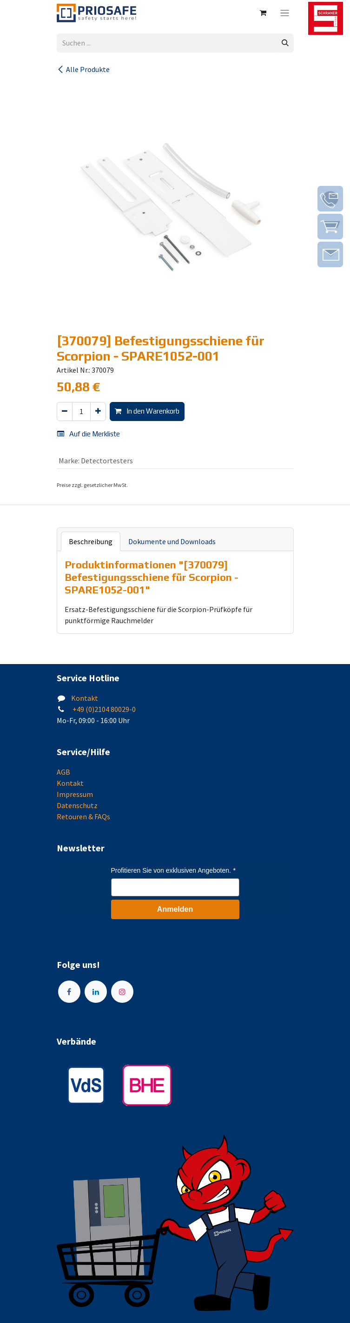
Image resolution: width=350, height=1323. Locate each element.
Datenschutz (77, 805)
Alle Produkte (83, 69)
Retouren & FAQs (83, 816)
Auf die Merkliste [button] (88, 434)
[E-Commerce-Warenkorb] (263, 13)
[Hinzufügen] (98, 411)
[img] (330, 198)
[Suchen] (285, 43)
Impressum (75, 794)
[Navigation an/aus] (285, 13)
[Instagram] (122, 992)
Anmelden (175, 909)
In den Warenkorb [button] (147, 411)
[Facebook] (69, 992)
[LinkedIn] (96, 992)
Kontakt (84, 698)
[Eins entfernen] (65, 411)
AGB (63, 772)
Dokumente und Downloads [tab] (172, 541)
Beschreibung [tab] (90, 541)
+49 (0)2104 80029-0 (103, 709)
